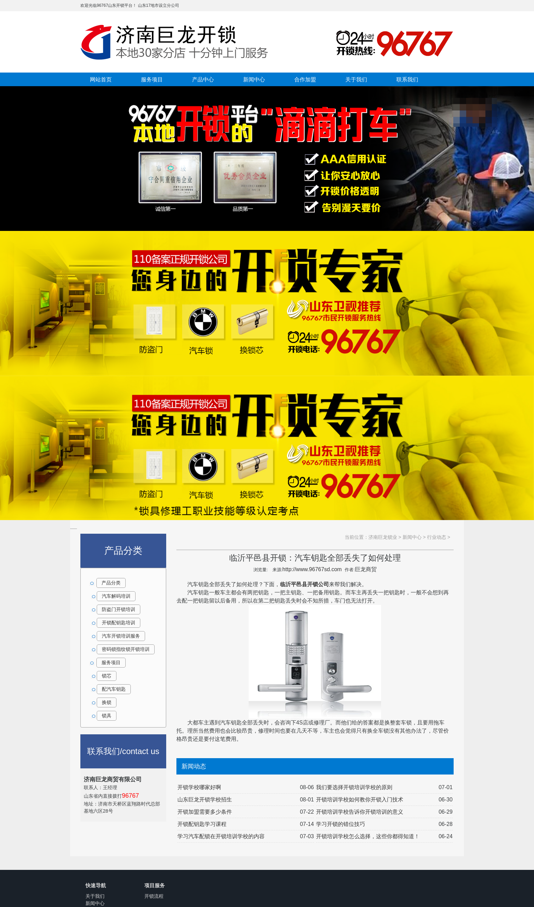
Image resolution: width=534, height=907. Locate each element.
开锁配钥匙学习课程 (201, 824)
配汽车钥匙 (114, 689)
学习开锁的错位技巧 (340, 824)
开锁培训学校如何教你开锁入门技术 (359, 799)
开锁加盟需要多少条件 (204, 812)
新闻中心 (254, 79)
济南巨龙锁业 (382, 537)
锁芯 (106, 675)
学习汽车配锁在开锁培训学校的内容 (221, 836)
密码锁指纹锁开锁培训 (126, 649)
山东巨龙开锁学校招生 (204, 799)
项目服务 (154, 885)
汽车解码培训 (116, 596)
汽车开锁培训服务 (121, 636)
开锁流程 (153, 896)
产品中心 (203, 79)
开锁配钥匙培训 (118, 622)
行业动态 (436, 537)
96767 (130, 795)
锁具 (106, 715)
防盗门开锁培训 (118, 609)
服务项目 (152, 79)
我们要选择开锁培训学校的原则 (354, 787)
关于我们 (356, 79)
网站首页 (101, 79)
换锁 (106, 702)
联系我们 (407, 79)
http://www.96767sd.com (312, 569)
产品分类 (111, 582)
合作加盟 (305, 79)
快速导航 (95, 885)
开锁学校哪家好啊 (199, 787)
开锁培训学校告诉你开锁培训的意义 (359, 812)
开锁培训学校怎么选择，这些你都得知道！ (368, 836)
